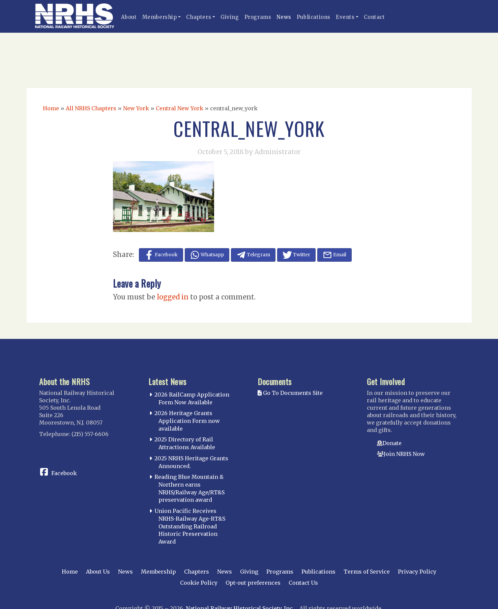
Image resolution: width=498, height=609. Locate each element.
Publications (313, 17)
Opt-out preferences (253, 582)
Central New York (179, 108)
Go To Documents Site (290, 392)
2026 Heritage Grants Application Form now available (187, 421)
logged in (172, 297)
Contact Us (303, 582)
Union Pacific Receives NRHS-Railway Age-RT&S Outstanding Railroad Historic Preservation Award (189, 526)
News (283, 17)
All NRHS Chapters (91, 108)
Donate (392, 443)
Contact (374, 17)
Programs (257, 17)
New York (136, 108)
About (129, 17)
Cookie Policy (198, 582)
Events (345, 17)
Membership (159, 17)
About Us (98, 571)
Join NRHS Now (404, 454)
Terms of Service (367, 571)
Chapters (198, 17)
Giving (230, 17)
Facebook (64, 473)
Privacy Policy (417, 571)
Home (51, 108)
